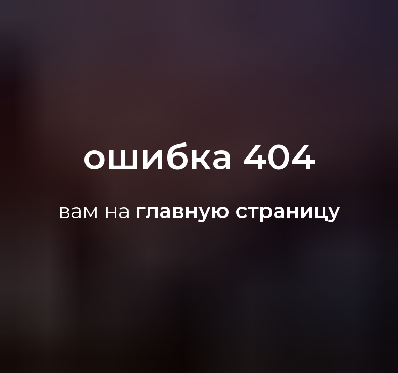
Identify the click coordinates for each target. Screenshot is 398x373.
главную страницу (237, 210)
